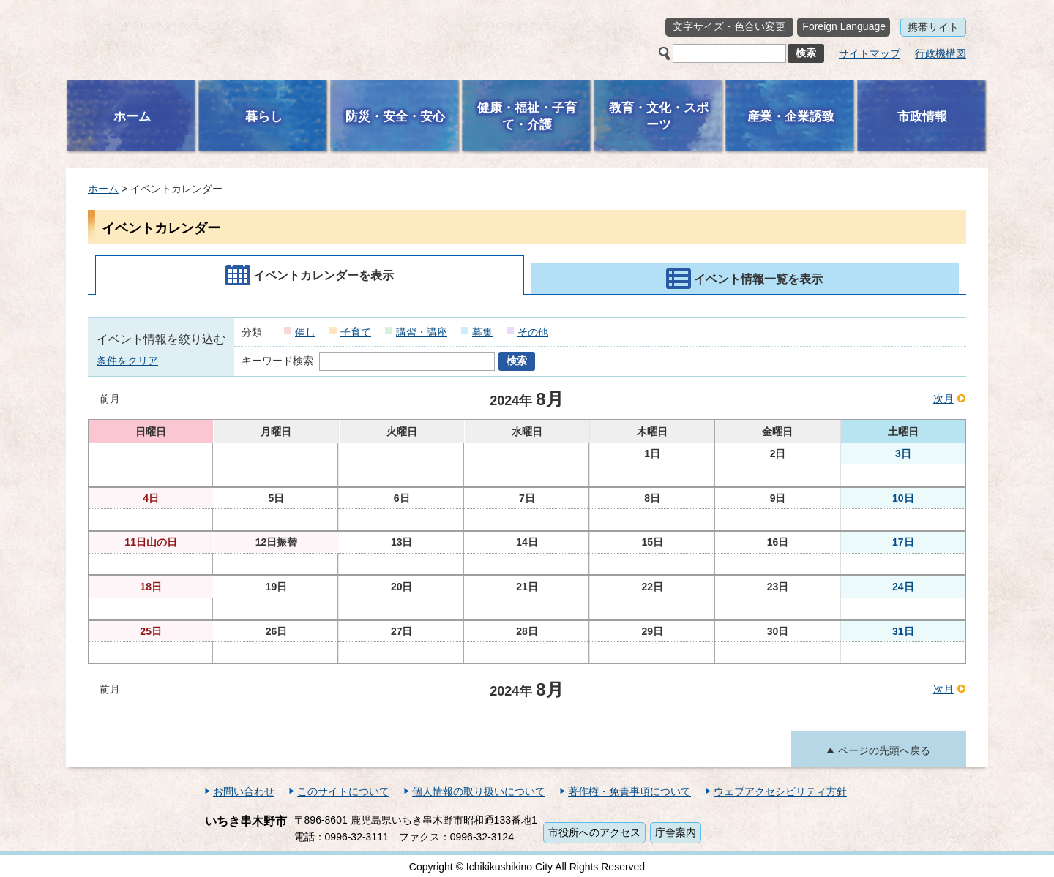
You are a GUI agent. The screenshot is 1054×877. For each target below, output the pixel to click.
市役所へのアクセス (594, 832)
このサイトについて (343, 791)
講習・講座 (421, 332)
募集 (482, 332)
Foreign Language (844, 26)
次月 (943, 398)
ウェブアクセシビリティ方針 (780, 791)
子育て (355, 332)
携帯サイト (933, 27)
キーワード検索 (277, 360)
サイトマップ (869, 53)
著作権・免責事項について (629, 791)
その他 (532, 332)
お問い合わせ (243, 791)
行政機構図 (940, 53)
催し (305, 332)
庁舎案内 (675, 832)
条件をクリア (127, 360)
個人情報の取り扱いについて (478, 791)
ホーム (103, 189)
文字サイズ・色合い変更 (729, 26)
